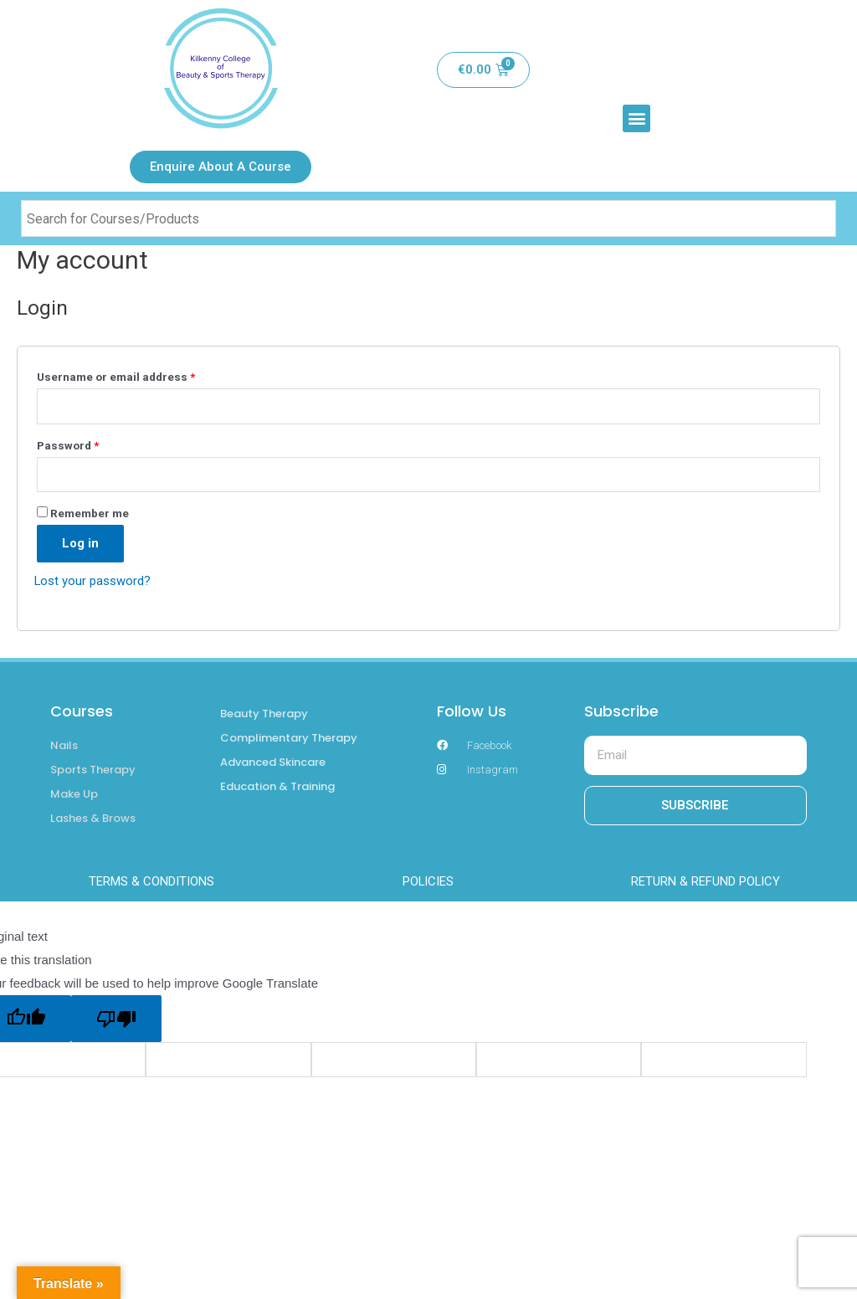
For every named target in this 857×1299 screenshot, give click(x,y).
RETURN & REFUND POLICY (706, 882)
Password (68, 445)
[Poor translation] (116, 1018)
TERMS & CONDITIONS (151, 882)
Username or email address (116, 376)
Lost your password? (92, 580)
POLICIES (428, 882)
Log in (80, 543)
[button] (636, 118)
